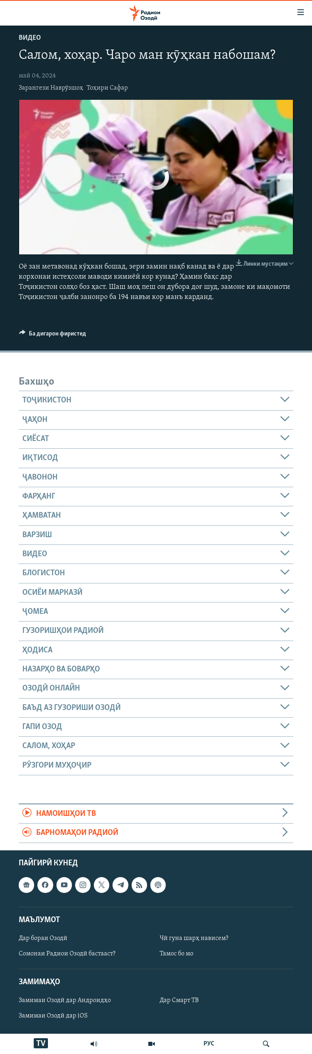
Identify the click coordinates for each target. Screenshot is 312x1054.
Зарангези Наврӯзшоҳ (51, 88)
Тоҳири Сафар (107, 88)
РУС (209, 1044)
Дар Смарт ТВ (179, 1000)
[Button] (52, 335)
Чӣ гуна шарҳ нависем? (194, 938)
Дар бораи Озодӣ (43, 938)
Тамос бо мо (176, 954)
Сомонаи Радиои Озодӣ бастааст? (67, 954)
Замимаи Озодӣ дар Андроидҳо (65, 1000)
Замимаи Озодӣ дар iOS (53, 1016)
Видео (30, 38)
